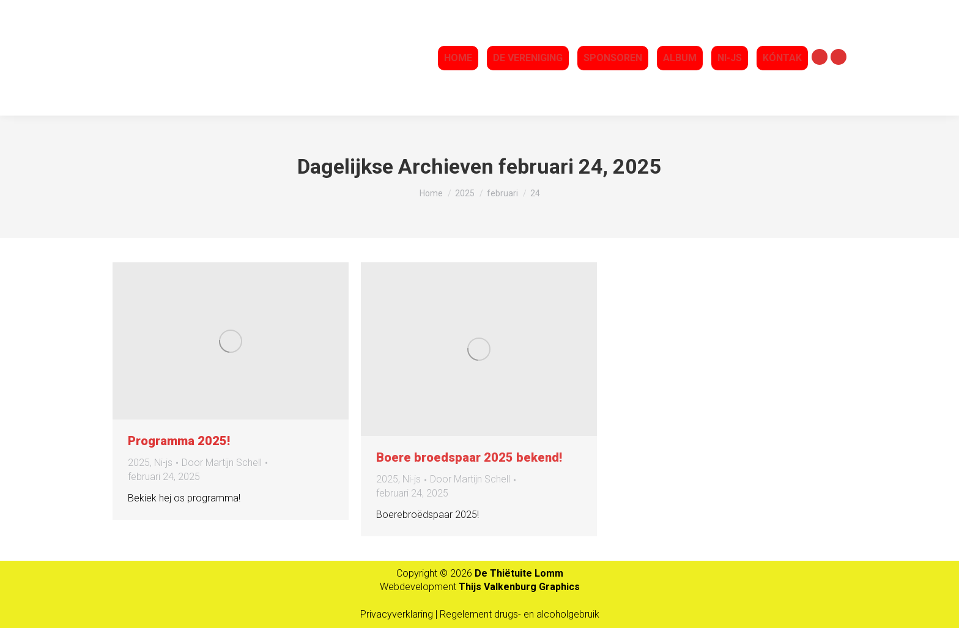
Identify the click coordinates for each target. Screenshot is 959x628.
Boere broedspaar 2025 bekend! (469, 457)
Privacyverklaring (397, 614)
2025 (139, 462)
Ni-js (163, 462)
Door (222, 462)
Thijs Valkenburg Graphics (519, 587)
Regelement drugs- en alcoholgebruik (519, 614)
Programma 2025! (179, 441)
